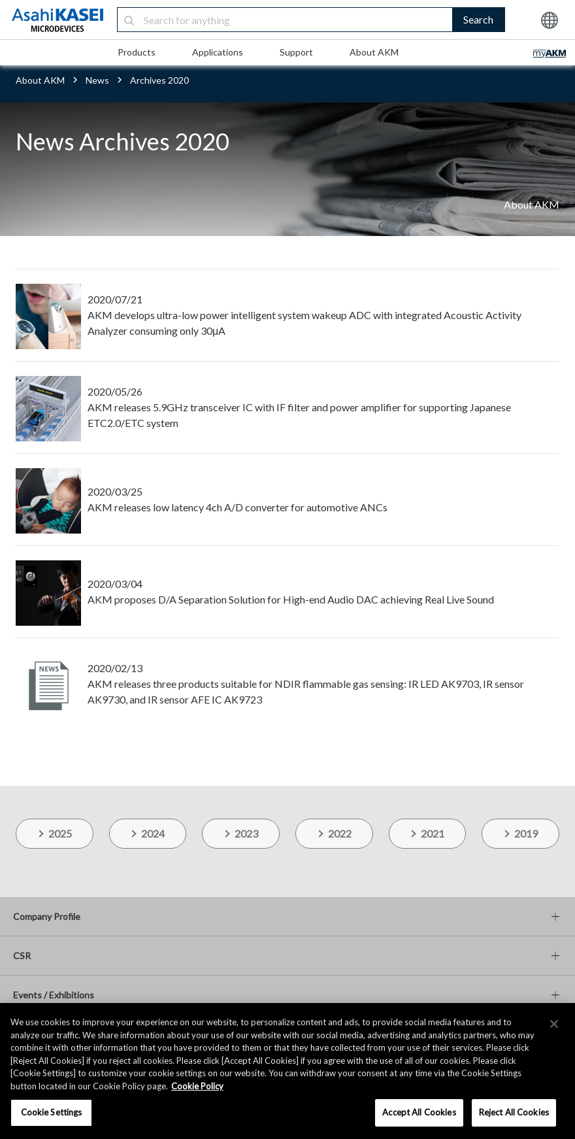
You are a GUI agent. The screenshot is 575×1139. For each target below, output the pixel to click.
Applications (217, 52)
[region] (287, 1071)
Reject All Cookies (514, 1112)
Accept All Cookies (418, 1112)
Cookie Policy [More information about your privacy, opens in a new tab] (197, 1086)
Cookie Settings (51, 1112)
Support (296, 52)
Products (137, 52)
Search (478, 19)
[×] (554, 1024)
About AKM (374, 52)
